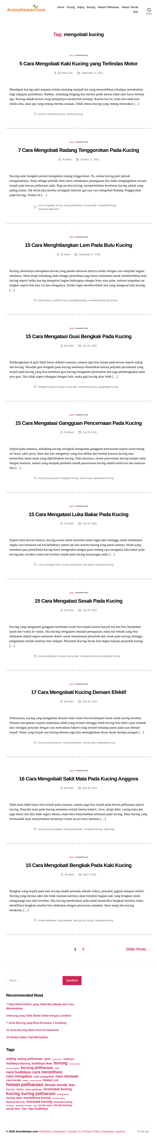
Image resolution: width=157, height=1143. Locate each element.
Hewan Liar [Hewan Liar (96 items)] (50, 1080)
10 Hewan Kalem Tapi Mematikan (27, 1037)
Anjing (80, 7)
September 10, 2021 (92, 73)
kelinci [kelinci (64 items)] (20, 1089)
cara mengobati (46, 205)
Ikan (135, 11)
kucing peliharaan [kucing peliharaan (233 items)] (38, 1093)
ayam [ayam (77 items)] (47, 1058)
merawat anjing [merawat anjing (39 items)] (58, 1098)
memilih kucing (59, 300)
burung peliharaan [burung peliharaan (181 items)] (37, 1068)
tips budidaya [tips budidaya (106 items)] (38, 1108)
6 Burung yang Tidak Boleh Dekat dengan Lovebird (38, 1015)
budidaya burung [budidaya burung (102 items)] (18, 1063)
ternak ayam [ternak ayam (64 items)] (45, 1105)
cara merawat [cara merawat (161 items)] (67, 1076)
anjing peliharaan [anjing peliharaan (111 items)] (30, 1058)
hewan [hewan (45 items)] (26, 1080)
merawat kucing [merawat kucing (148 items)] (39, 1102)
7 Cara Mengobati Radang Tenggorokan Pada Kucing (78, 150)
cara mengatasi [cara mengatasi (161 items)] (19, 1076)
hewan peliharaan (47, 656)
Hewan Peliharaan (108, 7)
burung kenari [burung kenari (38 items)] (74, 1064)
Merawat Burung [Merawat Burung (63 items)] (15, 1102)
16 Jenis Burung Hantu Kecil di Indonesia (32, 1030)
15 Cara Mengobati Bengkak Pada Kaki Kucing (79, 865)
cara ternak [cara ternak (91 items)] (13, 1080)
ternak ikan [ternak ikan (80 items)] (13, 1108)
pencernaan (86, 478)
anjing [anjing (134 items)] (11, 1059)
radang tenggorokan (48, 209)
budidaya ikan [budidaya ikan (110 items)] (42, 1063)
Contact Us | (75, 1131)
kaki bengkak (65, 920)
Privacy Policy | (92, 1131)
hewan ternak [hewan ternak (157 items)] (56, 1085)
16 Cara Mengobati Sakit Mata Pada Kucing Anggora (78, 779)
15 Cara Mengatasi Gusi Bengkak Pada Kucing (79, 336)
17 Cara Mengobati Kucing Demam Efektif (78, 692)
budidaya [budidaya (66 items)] (68, 1059)
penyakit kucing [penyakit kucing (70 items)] (63, 1102)
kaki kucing (79, 920)
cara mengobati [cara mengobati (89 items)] (43, 1076)
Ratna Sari (67, 73)
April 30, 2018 (89, 701)
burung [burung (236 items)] (61, 1063)
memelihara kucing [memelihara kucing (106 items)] (37, 1097)
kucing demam (54, 742)
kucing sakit (90, 205)
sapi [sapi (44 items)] (35, 1105)
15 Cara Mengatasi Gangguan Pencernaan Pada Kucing (78, 423)
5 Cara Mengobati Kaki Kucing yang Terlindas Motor (78, 63)
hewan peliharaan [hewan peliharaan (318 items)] (24, 1084)
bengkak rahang (46, 387)
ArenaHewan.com (26, 1131)
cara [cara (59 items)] (57, 1068)
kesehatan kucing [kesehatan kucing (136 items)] (58, 1089)
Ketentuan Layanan (113, 1131)
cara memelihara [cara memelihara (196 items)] (47, 1072)
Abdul (69, 159)
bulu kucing (44, 300)
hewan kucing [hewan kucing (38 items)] (35, 1080)
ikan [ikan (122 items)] (72, 1085)
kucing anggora (54, 829)
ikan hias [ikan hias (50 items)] (10, 1089)
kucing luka (76, 564)
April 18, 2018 (89, 788)
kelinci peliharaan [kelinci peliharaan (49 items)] (33, 1089)
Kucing (71, 7)
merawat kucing (74, 114)
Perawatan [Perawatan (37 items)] (10, 1105)
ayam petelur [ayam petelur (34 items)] (57, 1059)
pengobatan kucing (108, 387)
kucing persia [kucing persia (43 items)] (63, 1094)
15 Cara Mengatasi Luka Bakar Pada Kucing (78, 514)
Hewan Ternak (129, 7)
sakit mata (109, 829)
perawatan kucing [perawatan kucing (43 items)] (24, 1105)
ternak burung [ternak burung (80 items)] (63, 1105)
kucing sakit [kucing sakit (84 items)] (14, 1097)
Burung (91, 7)
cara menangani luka (49, 564)
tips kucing (111, 300)
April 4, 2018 (89, 874)
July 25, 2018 (89, 345)
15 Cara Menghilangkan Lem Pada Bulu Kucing (78, 245)
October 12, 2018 (89, 159)
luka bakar (88, 564)
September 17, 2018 (89, 254)
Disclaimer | (60, 1131)
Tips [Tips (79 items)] (24, 1108)
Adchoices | (46, 1131)
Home (60, 7)
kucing (41, 114)
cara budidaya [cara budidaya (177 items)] (18, 1072)
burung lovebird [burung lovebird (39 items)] (12, 1068)
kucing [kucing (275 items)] (13, 1093)
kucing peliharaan (73, 205)
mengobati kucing (55, 114)
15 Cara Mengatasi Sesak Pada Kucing (78, 601)
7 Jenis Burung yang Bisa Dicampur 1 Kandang (36, 1022)
